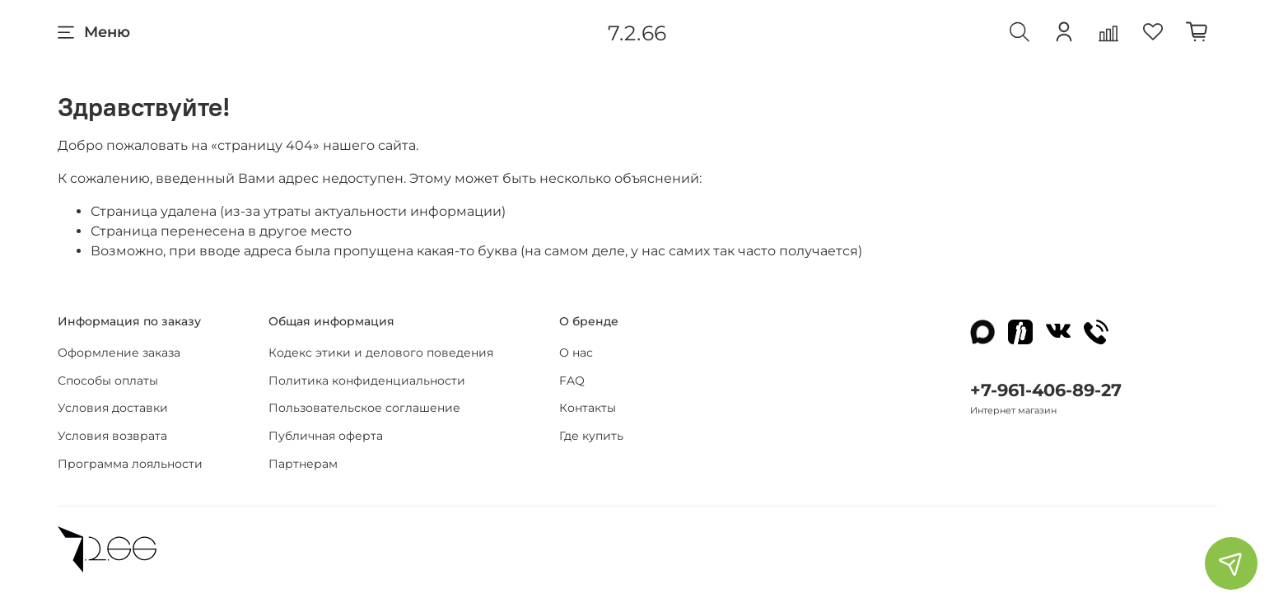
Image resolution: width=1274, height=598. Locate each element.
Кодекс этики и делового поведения (380, 352)
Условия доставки (113, 407)
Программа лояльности (130, 463)
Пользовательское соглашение (364, 407)
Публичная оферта (325, 435)
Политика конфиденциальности (366, 380)
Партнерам (303, 463)
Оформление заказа (119, 352)
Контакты (587, 407)
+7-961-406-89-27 (1046, 390)
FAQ (572, 380)
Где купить (591, 435)
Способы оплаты (108, 380)
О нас (576, 352)
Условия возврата (112, 435)
